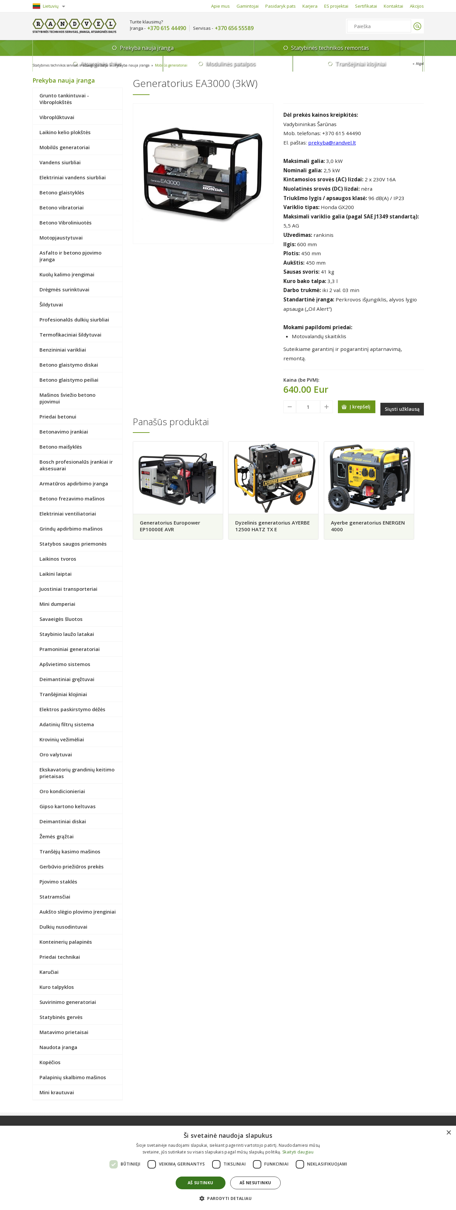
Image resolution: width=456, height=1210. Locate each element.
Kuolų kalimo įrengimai (66, 274)
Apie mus (220, 6)
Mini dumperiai (57, 603)
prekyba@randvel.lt (332, 142)
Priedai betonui (57, 416)
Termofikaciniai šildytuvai (70, 334)
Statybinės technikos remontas (159, 48)
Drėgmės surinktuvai (64, 289)
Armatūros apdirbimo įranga (73, 483)
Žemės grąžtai (56, 836)
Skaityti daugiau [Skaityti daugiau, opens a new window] (297, 1152)
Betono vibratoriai (61, 207)
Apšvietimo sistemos (64, 664)
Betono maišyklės (60, 446)
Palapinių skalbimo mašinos (72, 1077)
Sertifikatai (366, 6)
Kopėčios (50, 1062)
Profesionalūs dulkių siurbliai (74, 319)
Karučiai (49, 971)
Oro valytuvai (55, 754)
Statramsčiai (54, 896)
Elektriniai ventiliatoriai (67, 513)
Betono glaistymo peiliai (68, 379)
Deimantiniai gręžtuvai (66, 679)
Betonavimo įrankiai (63, 431)
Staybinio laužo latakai (66, 634)
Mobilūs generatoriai (194, 65)
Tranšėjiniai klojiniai (391, 48)
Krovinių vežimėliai (61, 739)
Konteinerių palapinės (65, 941)
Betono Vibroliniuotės (65, 222)
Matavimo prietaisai (63, 1032)
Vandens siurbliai (60, 162)
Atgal (419, 64)
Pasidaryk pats (280, 6)
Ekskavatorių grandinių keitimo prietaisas (76, 772)
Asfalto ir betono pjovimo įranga (70, 256)
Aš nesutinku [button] (255, 1183)
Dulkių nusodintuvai (63, 926)
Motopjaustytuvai (61, 237)
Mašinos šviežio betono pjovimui (67, 398)
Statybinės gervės (61, 1017)
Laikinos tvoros (57, 558)
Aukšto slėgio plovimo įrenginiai (77, 911)
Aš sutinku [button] (200, 1183)
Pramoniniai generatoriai (69, 649)
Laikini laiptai (55, 573)
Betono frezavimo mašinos (72, 498)
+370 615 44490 (166, 28)
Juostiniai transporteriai (68, 588)
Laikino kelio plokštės (65, 132)
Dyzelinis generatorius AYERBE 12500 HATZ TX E (272, 524)
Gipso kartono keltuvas (67, 806)
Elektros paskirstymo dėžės (72, 709)
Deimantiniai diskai (62, 821)
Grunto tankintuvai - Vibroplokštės (64, 98)
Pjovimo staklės (58, 881)
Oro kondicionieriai (62, 791)
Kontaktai (393, 6)
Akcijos (417, 6)
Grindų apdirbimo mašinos (71, 528)
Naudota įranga (58, 1047)
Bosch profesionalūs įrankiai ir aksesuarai (76, 465)
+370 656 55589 (234, 28)
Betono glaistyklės (61, 192)
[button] (228, 1198)
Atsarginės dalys (246, 48)
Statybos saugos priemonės (73, 543)
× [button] (448, 1132)
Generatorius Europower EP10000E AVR (172, 524)
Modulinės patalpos (319, 48)
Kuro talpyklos (56, 987)
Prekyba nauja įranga (72, 50)
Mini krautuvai (56, 1092)
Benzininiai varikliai (62, 349)
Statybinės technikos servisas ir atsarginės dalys (77, 65)
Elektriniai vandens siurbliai (72, 177)
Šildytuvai (51, 304)
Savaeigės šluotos (61, 619)
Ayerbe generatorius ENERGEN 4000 (368, 524)
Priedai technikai (59, 956)
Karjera (309, 6)
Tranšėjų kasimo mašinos (69, 851)
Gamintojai (248, 6)
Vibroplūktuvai (56, 117)
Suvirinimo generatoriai (67, 1002)
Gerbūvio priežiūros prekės (71, 866)
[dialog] (228, 1168)
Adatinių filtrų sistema (66, 724)
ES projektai (336, 6)
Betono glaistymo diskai (68, 364)
